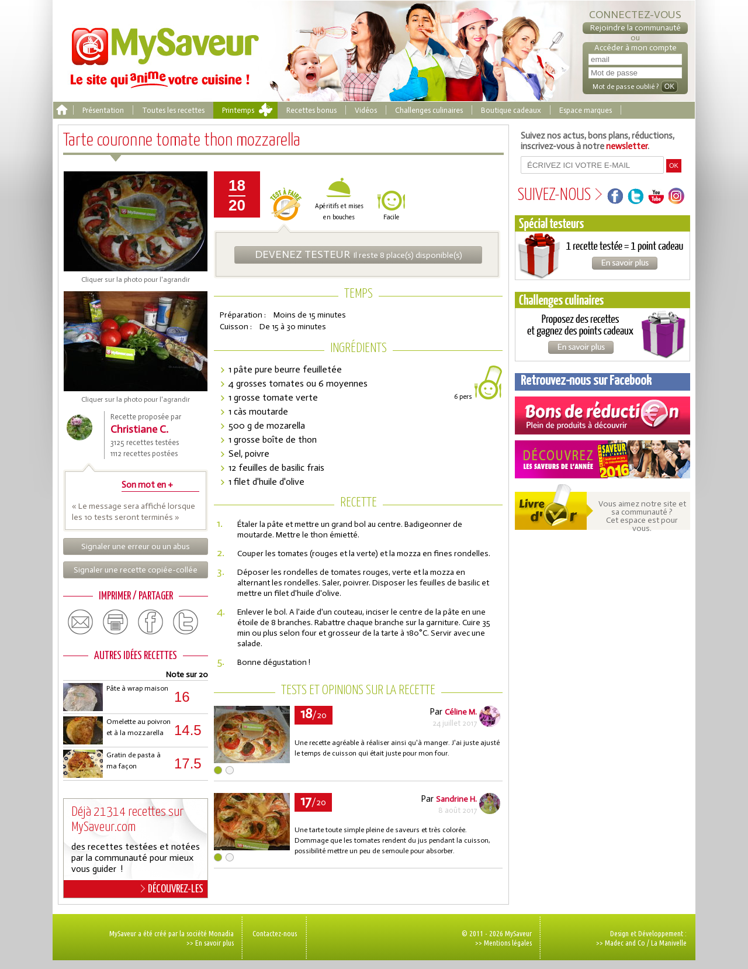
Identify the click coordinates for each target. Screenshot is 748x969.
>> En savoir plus (210, 943)
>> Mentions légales (503, 943)
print (116, 622)
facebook (151, 622)
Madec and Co (625, 943)
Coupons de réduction (602, 415)
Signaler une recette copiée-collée (136, 570)
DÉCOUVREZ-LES (172, 889)
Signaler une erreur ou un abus (135, 546)
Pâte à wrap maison (137, 688)
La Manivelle (669, 943)
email (81, 622)
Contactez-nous (274, 933)
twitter (186, 622)
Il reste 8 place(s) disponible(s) (358, 254)
